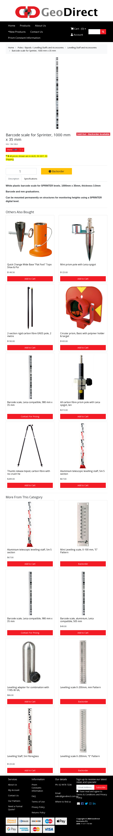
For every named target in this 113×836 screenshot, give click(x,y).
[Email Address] (85, 787)
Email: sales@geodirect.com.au (66, 795)
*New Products (17, 31)
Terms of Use (38, 801)
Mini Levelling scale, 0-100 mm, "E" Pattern (79, 551)
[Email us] (78, 804)
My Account (13, 790)
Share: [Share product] (14, 149)
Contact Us (36, 31)
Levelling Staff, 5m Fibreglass (23, 756)
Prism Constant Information (24, 37)
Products (25, 25)
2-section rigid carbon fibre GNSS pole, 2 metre (29, 335)
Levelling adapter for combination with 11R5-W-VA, (28, 689)
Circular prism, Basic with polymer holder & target (82, 335)
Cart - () (77, 28)
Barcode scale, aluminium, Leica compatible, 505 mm (77, 620)
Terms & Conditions (85, 794)
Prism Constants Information (37, 787)
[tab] (14, 179)
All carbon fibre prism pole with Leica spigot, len (80, 404)
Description (13, 178)
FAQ (34, 796)
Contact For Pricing (30, 416)
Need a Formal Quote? (15, 808)
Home (11, 25)
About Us (40, 25)
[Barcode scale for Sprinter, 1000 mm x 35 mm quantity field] (21, 171)
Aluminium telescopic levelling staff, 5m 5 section (82, 472)
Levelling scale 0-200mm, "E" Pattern (80, 756)
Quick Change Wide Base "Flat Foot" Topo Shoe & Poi (29, 266)
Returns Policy (38, 812)
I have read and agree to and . (91, 794)
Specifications (30, 178)
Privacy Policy (38, 807)
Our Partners (14, 801)
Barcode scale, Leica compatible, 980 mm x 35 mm (29, 404)
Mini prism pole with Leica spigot (78, 264)
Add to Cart (30, 278)
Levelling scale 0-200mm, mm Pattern (80, 687)
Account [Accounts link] (77, 34)
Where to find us (63, 801)
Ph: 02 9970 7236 (63, 784)
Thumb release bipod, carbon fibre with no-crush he (28, 472)
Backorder (56, 171)
